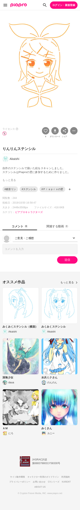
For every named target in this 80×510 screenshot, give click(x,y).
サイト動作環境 (17, 477)
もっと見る (69, 282)
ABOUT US (40, 487)
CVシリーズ (53, 482)
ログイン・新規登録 (63, 5)
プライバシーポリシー (19, 482)
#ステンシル (29, 189)
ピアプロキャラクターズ (29, 212)
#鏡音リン (10, 189)
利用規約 (65, 477)
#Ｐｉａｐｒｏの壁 (52, 189)
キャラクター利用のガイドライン (43, 477)
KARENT (66, 482)
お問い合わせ (39, 482)
